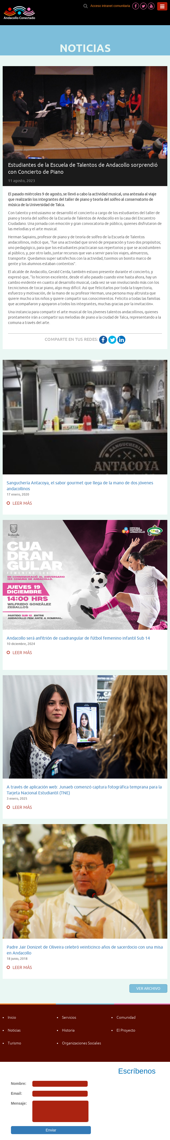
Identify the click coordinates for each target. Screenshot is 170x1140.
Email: (16, 1093)
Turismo (14, 1043)
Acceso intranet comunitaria (110, 6)
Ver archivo (148, 988)
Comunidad (126, 1017)
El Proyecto (126, 1030)
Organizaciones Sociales (81, 1043)
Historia (68, 1030)
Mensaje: (19, 1103)
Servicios (69, 1017)
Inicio (12, 1017)
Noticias (14, 1030)
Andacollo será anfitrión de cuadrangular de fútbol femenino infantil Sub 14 (78, 638)
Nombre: (18, 1083)
